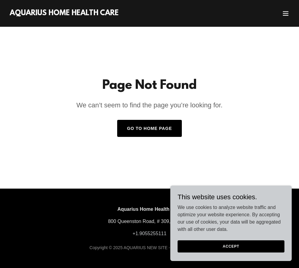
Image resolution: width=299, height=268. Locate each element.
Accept (231, 254)
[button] (286, 13)
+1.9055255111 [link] (150, 233)
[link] (64, 13)
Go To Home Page (149, 128)
